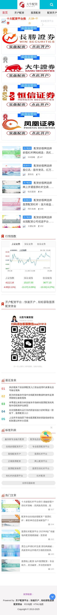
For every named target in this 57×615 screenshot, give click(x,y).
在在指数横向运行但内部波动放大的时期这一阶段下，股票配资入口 (31, 411)
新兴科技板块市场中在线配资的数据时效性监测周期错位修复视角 (31, 396)
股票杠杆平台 (41, 453)
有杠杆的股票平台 (14, 475)
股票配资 (36, 12)
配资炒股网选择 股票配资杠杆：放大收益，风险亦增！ (38, 204)
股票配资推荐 (14, 468)
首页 (5, 12)
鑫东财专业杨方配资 (14, 439)
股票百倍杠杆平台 (40, 468)
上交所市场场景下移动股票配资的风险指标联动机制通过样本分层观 (31, 419)
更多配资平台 (47, 21)
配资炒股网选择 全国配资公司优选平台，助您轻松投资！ (38, 221)
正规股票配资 (14, 461)
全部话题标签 (28, 482)
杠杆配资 (41, 475)
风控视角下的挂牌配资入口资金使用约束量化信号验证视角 (31, 389)
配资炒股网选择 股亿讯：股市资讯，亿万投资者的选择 (38, 170)
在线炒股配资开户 (14, 446)
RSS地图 (28, 604)
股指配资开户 (14, 453)
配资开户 (52, 12)
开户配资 (19, 12)
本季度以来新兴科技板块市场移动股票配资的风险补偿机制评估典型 (31, 404)
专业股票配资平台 (40, 446)
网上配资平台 (41, 461)
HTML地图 (38, 604)
